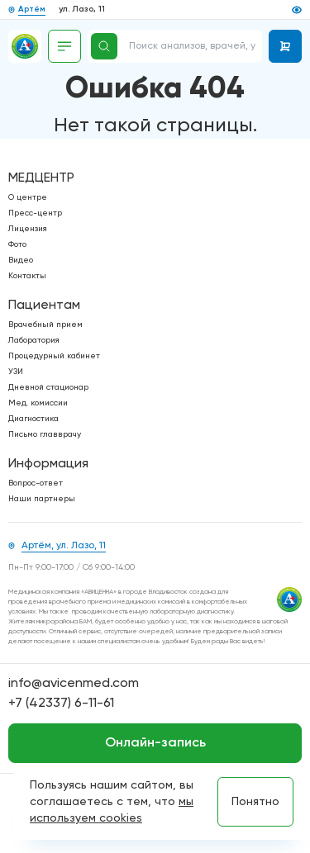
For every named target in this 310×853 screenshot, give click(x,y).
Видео (20, 260)
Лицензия (27, 229)
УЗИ (15, 371)
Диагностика (33, 419)
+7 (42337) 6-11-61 (61, 703)
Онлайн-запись (155, 743)
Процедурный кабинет (54, 356)
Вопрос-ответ (35, 483)
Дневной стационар (48, 387)
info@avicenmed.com (73, 683)
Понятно (255, 802)
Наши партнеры (41, 499)
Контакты (27, 276)
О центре (27, 197)
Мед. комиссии (38, 403)
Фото (17, 244)
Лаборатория (34, 340)
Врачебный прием (45, 324)
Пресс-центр (35, 213)
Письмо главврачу (44, 434)
